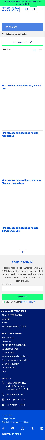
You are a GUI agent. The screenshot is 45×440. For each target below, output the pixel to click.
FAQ (4, 371)
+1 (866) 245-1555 (13, 394)
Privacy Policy (27, 302)
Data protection (8, 418)
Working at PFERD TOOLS (14, 326)
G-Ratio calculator (10, 364)
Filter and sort (22, 42)
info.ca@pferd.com (13, 399)
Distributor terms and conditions (15, 422)
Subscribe (22, 297)
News (4, 322)
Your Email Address (7, 284)
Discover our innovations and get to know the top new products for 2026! (22, 3)
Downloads (7, 341)
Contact (5, 319)
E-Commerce (8, 352)
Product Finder (9, 367)
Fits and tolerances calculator (16, 360)
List (40, 50)
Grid (34, 50)
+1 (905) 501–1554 (13, 404)
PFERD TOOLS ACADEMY (14, 345)
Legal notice (7, 415)
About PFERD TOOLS (12, 315)
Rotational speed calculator (15, 356)
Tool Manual (8, 337)
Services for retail (10, 349)
